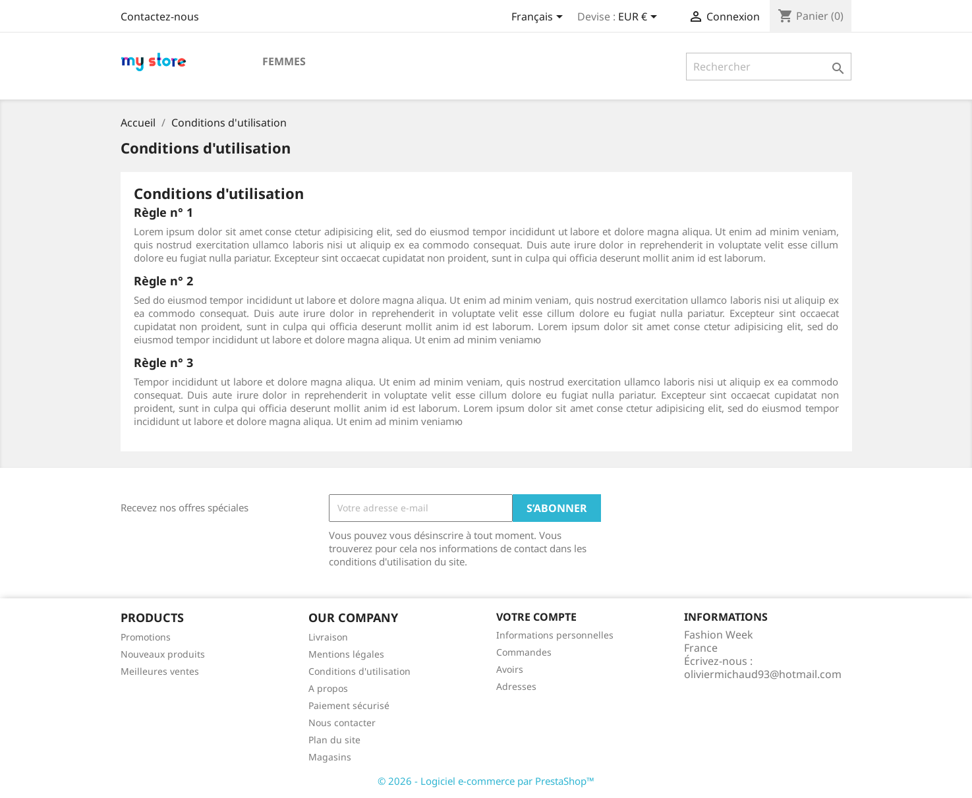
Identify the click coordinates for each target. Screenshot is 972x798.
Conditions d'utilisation (359, 671)
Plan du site (334, 739)
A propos (328, 688)
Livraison (328, 637)
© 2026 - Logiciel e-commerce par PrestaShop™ (486, 780)
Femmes (284, 61)
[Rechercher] (768, 66)
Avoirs (509, 669)
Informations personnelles (555, 635)
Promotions (146, 637)
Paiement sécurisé (348, 705)
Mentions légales (346, 654)
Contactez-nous (160, 16)
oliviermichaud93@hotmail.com (763, 674)
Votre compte (536, 617)
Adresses (516, 686)
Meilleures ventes (160, 671)
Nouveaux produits (163, 654)
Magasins (329, 757)
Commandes (524, 652)
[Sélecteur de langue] (539, 18)
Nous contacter (342, 722)
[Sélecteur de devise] (640, 18)
